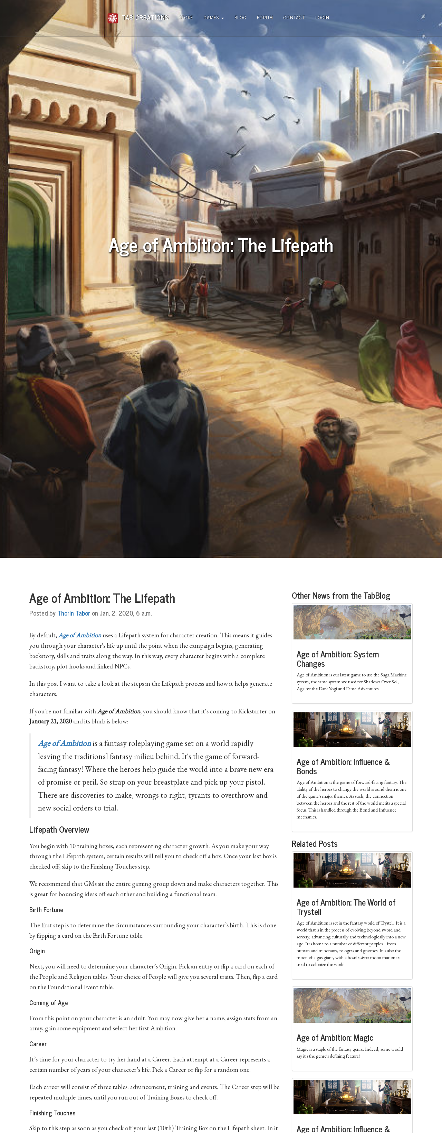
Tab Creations (138, 14)
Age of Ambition (64, 743)
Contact (294, 17)
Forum (265, 17)
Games (214, 17)
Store (186, 17)
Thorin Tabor (73, 613)
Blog (240, 17)
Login (322, 17)
